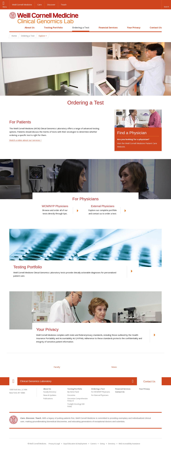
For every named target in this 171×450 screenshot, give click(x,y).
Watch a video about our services (24, 140)
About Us (29, 27)
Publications (48, 398)
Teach (63, 4)
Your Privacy (133, 27)
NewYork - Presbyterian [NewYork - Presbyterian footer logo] (108, 434)
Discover (51, 4)
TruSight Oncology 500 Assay (75, 405)
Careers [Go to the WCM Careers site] (93, 444)
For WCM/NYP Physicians (100, 392)
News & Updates (49, 395)
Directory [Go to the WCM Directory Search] (111, 444)
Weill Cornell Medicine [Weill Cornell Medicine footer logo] (66, 434)
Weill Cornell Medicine (22, 4)
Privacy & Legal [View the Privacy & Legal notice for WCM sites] (54, 444)
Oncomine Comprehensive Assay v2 (77, 399)
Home (12, 27)
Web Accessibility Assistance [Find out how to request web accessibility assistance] (129, 444)
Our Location (13, 381)
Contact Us (156, 27)
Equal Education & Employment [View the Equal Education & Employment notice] (75, 444)
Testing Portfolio (53, 27)
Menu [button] (5, 7)
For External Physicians (99, 395)
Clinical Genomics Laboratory (35, 381)
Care (39, 4)
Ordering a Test (80, 27)
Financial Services (108, 27)
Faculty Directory (49, 392)
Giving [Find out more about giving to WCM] (102, 444)
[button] (166, 4)
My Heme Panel (73, 392)
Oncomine (71, 395)
